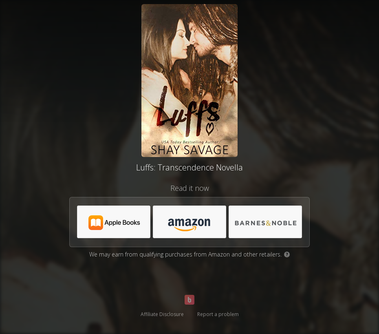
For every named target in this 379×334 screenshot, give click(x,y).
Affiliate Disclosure (162, 314)
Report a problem (218, 314)
